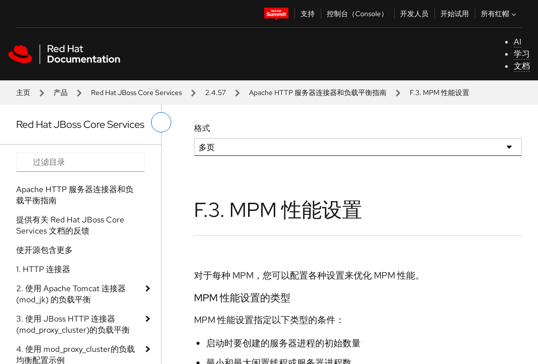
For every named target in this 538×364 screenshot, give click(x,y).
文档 (522, 66)
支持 (308, 13)
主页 (23, 92)
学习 (522, 54)
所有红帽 (499, 13)
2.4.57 (215, 92)
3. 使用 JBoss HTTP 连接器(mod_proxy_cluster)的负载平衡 (73, 324)
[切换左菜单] (161, 122)
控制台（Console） (357, 13)
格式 (202, 128)
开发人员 (414, 13)
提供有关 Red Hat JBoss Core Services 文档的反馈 (70, 225)
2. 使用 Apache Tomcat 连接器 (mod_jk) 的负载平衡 (71, 294)
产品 (61, 92)
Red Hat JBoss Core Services (136, 92)
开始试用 (455, 13)
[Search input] (80, 162)
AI (517, 41)
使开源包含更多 (44, 250)
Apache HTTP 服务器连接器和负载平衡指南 (317, 92)
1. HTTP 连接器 (43, 269)
